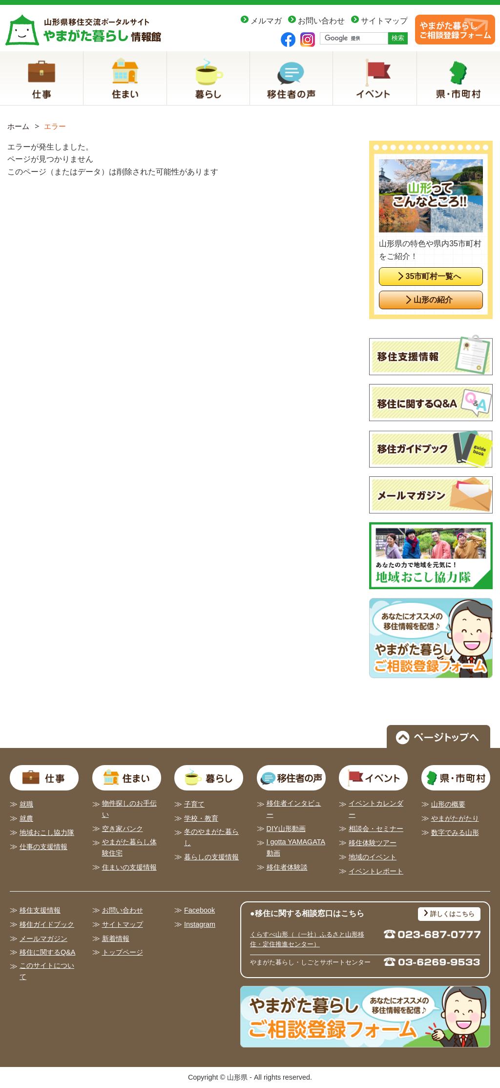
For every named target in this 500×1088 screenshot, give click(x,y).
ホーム (18, 126)
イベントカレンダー (376, 808)
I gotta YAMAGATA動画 (296, 847)
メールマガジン (43, 938)
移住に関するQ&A (47, 952)
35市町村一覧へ (433, 276)
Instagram (199, 924)
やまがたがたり (455, 818)
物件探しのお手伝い (129, 808)
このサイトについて (47, 971)
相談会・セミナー (376, 828)
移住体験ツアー (372, 843)
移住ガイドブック (47, 924)
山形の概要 (448, 804)
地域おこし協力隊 (47, 832)
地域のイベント (372, 857)
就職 (26, 804)
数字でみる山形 (455, 832)
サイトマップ (384, 21)
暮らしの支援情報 (211, 857)
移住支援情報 (40, 910)
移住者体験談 (287, 867)
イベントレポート (376, 871)
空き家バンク (122, 828)
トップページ (122, 952)
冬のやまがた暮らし (211, 837)
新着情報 (115, 938)
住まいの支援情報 (129, 867)
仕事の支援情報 (43, 847)
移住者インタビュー (294, 808)
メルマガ (266, 21)
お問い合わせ (321, 21)
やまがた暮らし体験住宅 (129, 847)
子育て (194, 804)
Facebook (199, 910)
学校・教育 (201, 818)
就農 (26, 818)
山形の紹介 (433, 300)
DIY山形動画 (286, 828)
